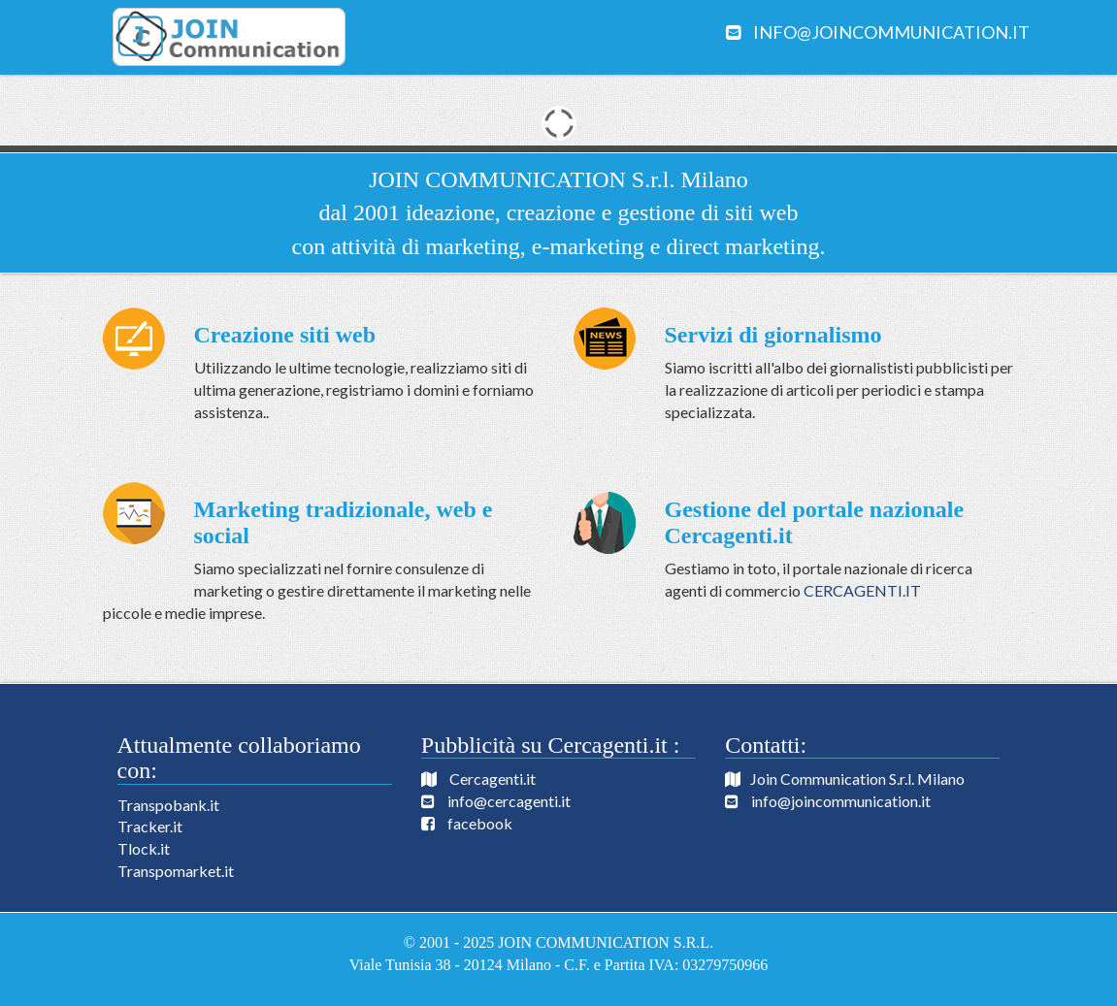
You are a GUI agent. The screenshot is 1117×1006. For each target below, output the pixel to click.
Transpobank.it (168, 804)
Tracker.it (149, 826)
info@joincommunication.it (891, 32)
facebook (479, 823)
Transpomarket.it (175, 870)
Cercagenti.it (492, 778)
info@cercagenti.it (509, 801)
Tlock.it (143, 848)
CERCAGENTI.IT (862, 590)
